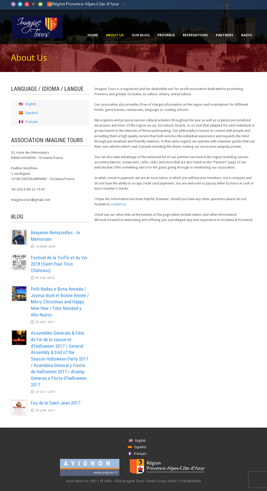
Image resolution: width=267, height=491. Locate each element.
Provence (166, 35)
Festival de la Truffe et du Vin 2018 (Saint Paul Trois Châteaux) (59, 264)
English (31, 104)
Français (32, 122)
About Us (115, 35)
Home (93, 35)
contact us (118, 204)
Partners (224, 35)
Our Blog (141, 35)
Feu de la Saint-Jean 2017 (55, 403)
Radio (246, 35)
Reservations (195, 35)
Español (32, 113)
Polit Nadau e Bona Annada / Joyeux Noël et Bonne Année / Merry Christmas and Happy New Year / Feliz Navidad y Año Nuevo (60, 302)
